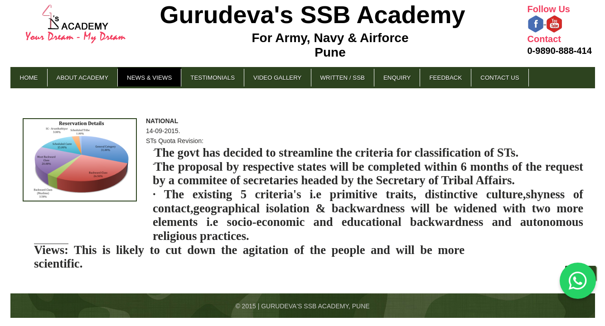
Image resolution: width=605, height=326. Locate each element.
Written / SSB (342, 77)
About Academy (83, 77)
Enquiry (397, 77)
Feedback (445, 77)
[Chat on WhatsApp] (578, 281)
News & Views (149, 77)
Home (29, 77)
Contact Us (499, 77)
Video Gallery (277, 77)
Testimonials (212, 77)
